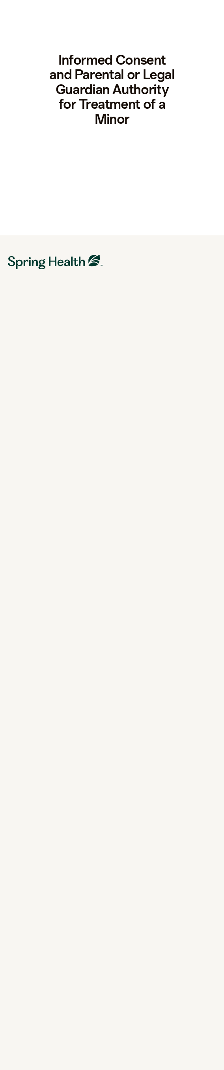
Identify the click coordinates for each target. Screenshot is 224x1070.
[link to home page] (38, 14)
